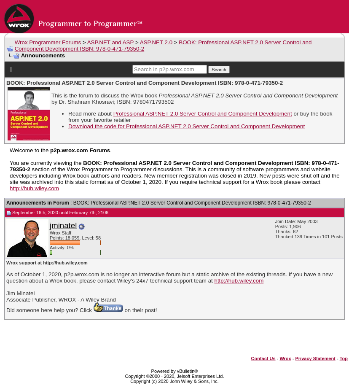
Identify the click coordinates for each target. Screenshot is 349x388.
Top (344, 358)
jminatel (63, 225)
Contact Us (263, 358)
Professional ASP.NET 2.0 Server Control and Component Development (202, 113)
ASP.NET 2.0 (156, 42)
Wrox (285, 358)
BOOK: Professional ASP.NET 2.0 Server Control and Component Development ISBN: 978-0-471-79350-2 (192, 203)
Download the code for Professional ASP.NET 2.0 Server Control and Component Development (186, 126)
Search (219, 69)
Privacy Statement (315, 358)
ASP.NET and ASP (110, 42)
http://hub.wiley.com (34, 188)
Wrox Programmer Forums (48, 42)
